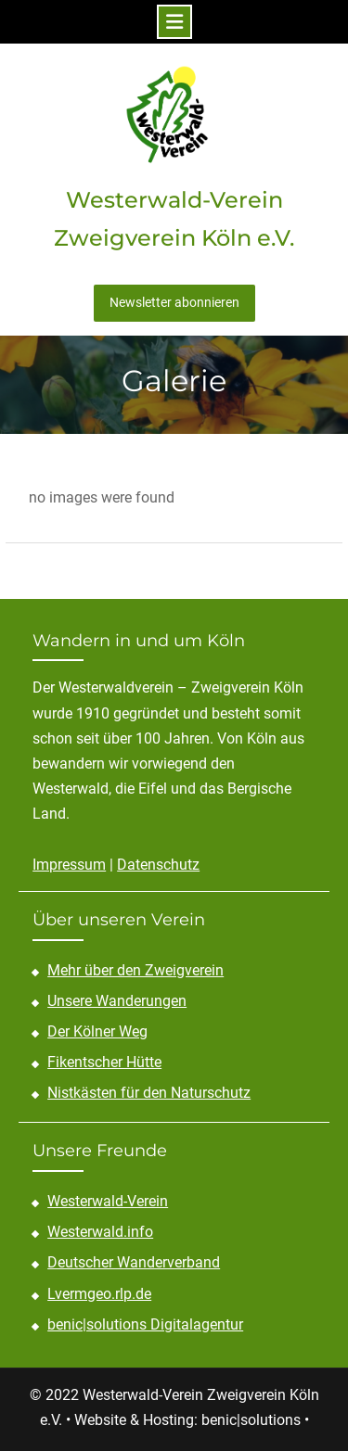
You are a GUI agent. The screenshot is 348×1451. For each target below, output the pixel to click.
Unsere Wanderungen (117, 1001)
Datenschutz (158, 864)
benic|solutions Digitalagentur (145, 1324)
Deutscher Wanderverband (133, 1262)
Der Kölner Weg (97, 1031)
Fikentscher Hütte (104, 1062)
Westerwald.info (100, 1232)
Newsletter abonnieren (174, 302)
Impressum (69, 864)
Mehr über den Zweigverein (135, 970)
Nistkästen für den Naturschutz (149, 1092)
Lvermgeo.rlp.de (99, 1294)
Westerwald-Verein (107, 1201)
